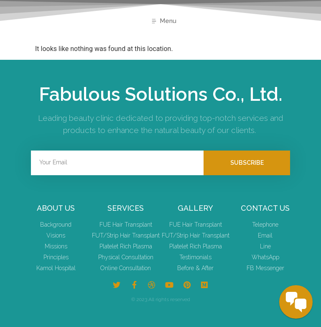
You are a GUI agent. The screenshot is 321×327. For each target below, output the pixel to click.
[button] (163, 22)
